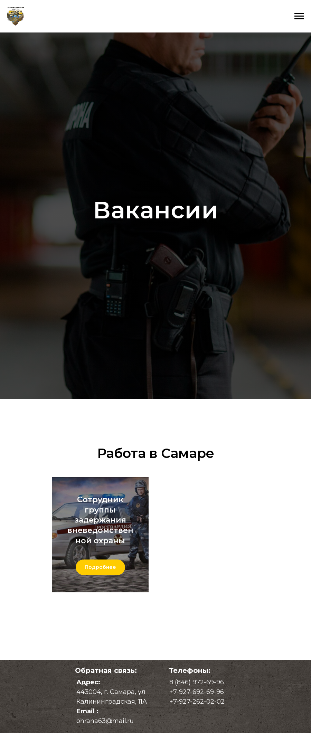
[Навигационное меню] (299, 16)
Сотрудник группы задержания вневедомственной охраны (100, 520)
